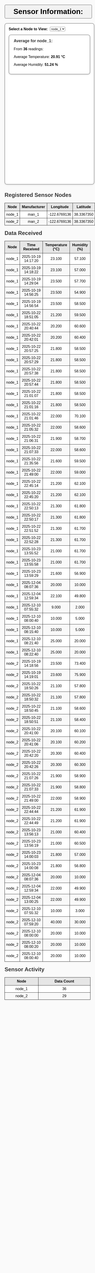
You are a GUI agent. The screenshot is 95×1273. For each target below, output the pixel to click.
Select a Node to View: (28, 29)
